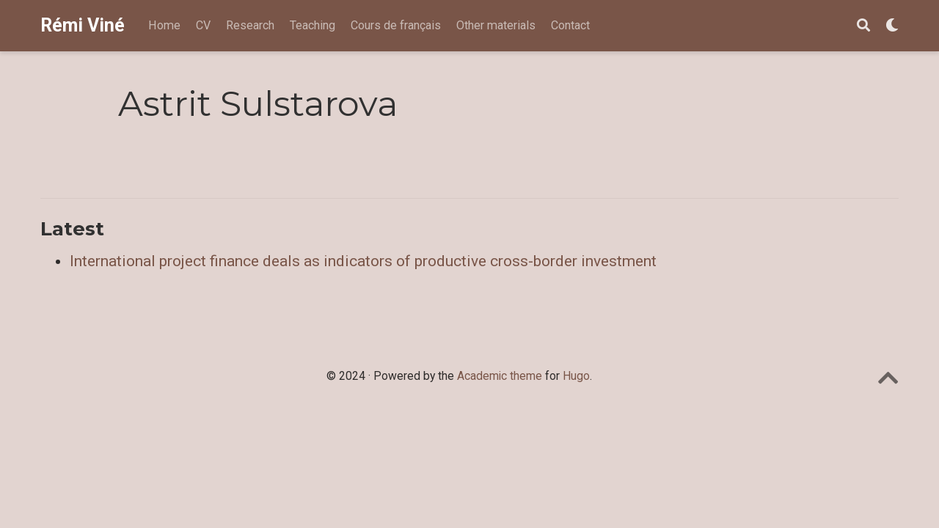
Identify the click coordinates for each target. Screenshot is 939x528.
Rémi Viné (82, 25)
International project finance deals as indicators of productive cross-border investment (363, 261)
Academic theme (499, 376)
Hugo (576, 376)
